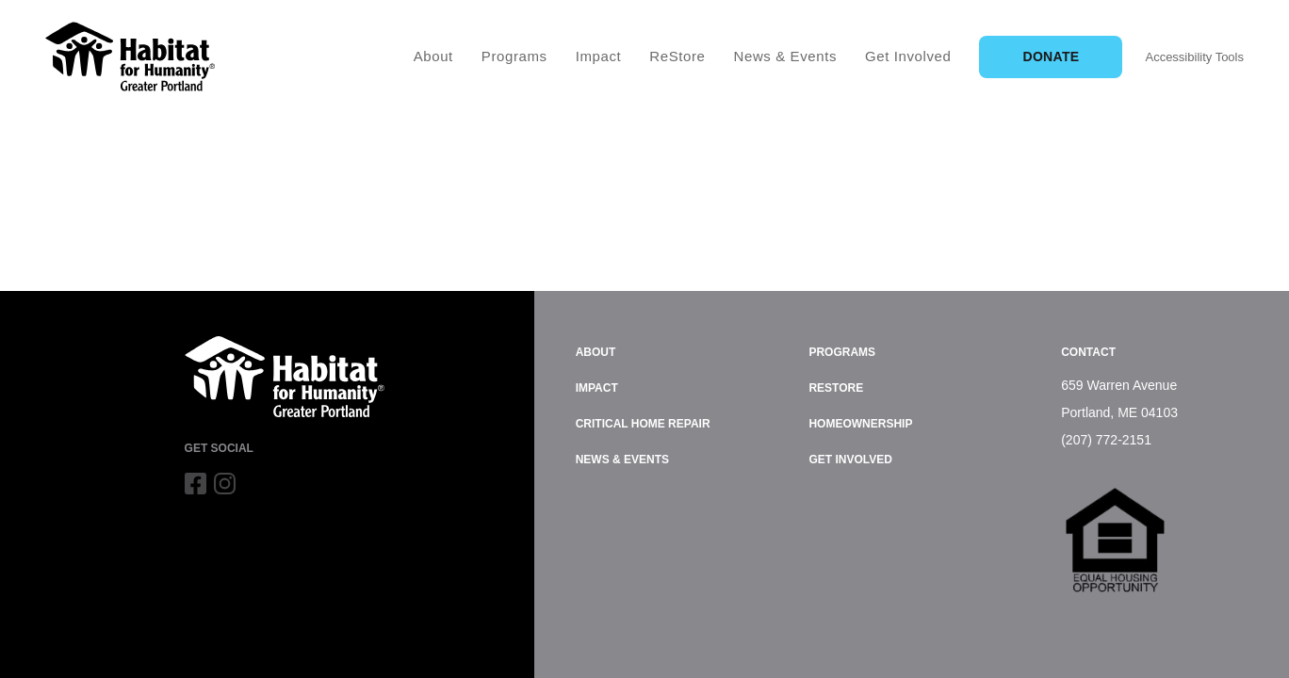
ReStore (677, 56)
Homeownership (860, 423)
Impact (599, 56)
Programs (514, 56)
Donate (1050, 56)
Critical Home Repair (643, 423)
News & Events (786, 56)
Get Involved (908, 56)
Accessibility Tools (1194, 57)
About (433, 56)
